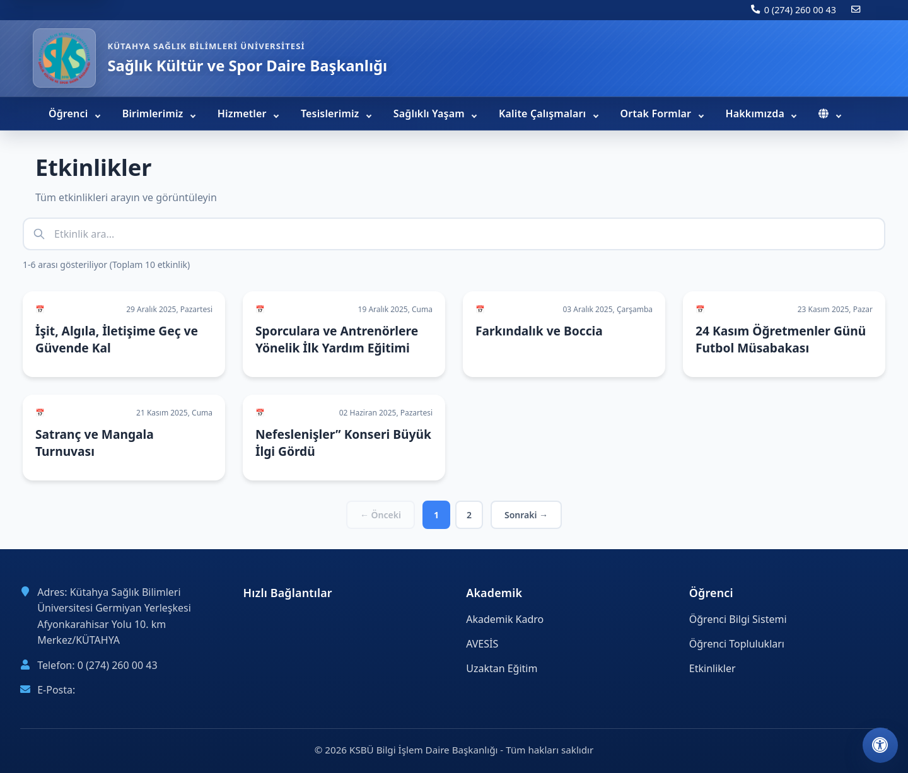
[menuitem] (829, 113)
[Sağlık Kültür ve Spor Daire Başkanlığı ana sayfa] (64, 58)
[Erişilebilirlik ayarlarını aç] (880, 745)
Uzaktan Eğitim (501, 668)
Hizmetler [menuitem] (243, 113)
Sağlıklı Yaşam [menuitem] (430, 113)
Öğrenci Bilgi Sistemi (738, 619)
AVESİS (482, 644)
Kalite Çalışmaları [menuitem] (544, 113)
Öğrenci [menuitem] (70, 113)
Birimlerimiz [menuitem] (154, 113)
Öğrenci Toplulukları (736, 644)
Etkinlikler (712, 668)
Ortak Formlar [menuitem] (657, 113)
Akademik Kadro (505, 619)
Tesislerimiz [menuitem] (331, 113)
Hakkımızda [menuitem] (757, 113)
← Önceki (380, 515)
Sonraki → (526, 515)
